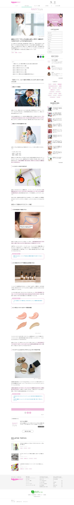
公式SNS (46, 5)
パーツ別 (55, 93)
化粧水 (60, 93)
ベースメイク (50, 35)
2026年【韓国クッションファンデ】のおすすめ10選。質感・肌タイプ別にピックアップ (28, 400)
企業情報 (29, 494)
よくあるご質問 (57, 5)
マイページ (27, 482)
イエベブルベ (58, 91)
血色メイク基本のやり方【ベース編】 (20, 65)
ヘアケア (49, 41)
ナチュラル (20, 52)
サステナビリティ (25, 501)
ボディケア (49, 39)
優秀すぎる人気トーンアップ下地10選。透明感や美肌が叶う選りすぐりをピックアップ (27, 256)
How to (13, 52)
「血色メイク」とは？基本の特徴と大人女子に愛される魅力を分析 (25, 63)
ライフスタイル (52, 97)
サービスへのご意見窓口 (43, 483)
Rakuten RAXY (15, 2)
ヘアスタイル (52, 91)
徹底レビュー (26, 458)
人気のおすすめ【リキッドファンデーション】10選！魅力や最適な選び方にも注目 (27, 396)
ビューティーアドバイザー (30, 485)
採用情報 (44, 494)
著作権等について (40, 494)
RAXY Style (27, 5)
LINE (54, 483)
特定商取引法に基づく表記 (44, 486)
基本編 (16, 52)
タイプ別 (58, 97)
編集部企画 (59, 84)
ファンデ (54, 95)
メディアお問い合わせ (43, 480)
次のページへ (27, 409)
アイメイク (15, 51)
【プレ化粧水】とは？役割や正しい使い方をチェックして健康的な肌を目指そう (27, 301)
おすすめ (22, 458)
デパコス (35, 458)
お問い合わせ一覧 (19, 501)
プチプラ (27, 468)
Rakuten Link (55, 485)
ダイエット (59, 95)
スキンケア (49, 32)
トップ (16, 5)
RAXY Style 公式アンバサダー (53, 86)
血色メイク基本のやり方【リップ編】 (20, 72)
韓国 (49, 87)
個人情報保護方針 (34, 494)
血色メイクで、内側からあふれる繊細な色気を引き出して (23, 74)
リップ (58, 89)
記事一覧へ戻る (28, 431)
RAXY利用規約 (42, 485)
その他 (49, 48)
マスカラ (30, 468)
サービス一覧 (13, 501)
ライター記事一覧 (41, 426)
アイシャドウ (30, 458)
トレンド (60, 87)
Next (42, 414)
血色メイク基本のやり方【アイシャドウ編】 (21, 67)
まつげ (29, 448)
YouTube (54, 486)
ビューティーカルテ (29, 483)
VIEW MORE (60, 78)
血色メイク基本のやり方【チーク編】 (20, 69)
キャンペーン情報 (37, 5)
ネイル (49, 43)
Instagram (54, 482)
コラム (49, 46)
